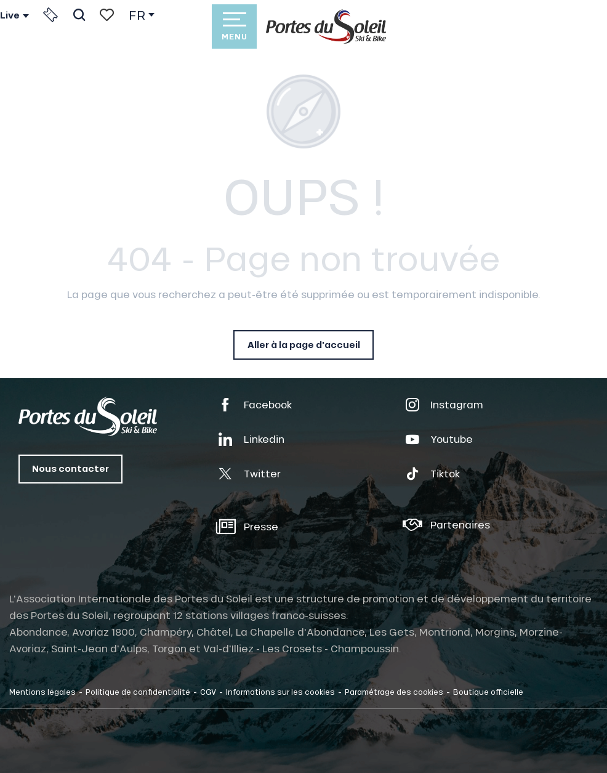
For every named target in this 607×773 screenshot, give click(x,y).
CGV (208, 691)
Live (10, 15)
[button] (79, 15)
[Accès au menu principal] (234, 26)
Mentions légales (42, 691)
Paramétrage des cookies (394, 691)
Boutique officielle (488, 691)
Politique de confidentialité (138, 691)
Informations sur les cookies (280, 691)
